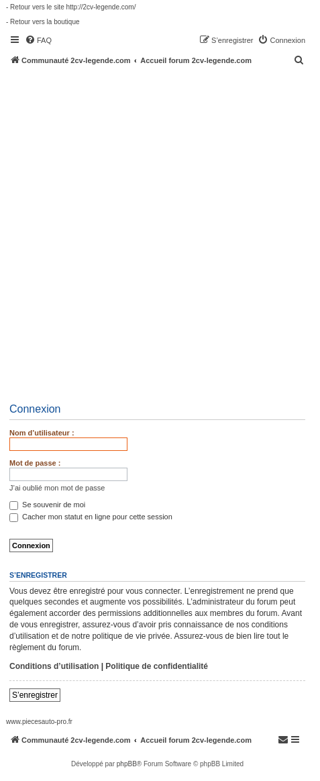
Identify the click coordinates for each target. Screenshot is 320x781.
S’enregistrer (35, 695)
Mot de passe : (34, 463)
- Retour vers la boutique (43, 21)
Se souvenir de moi (47, 505)
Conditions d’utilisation (54, 666)
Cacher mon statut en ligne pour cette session (90, 517)
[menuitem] (38, 40)
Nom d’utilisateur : (41, 433)
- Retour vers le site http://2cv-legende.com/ (71, 7)
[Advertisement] (160, 232)
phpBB (127, 764)
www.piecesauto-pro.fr (39, 721)
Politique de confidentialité (156, 666)
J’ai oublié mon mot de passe (57, 488)
